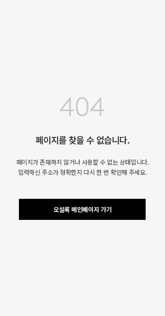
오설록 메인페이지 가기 (82, 209)
